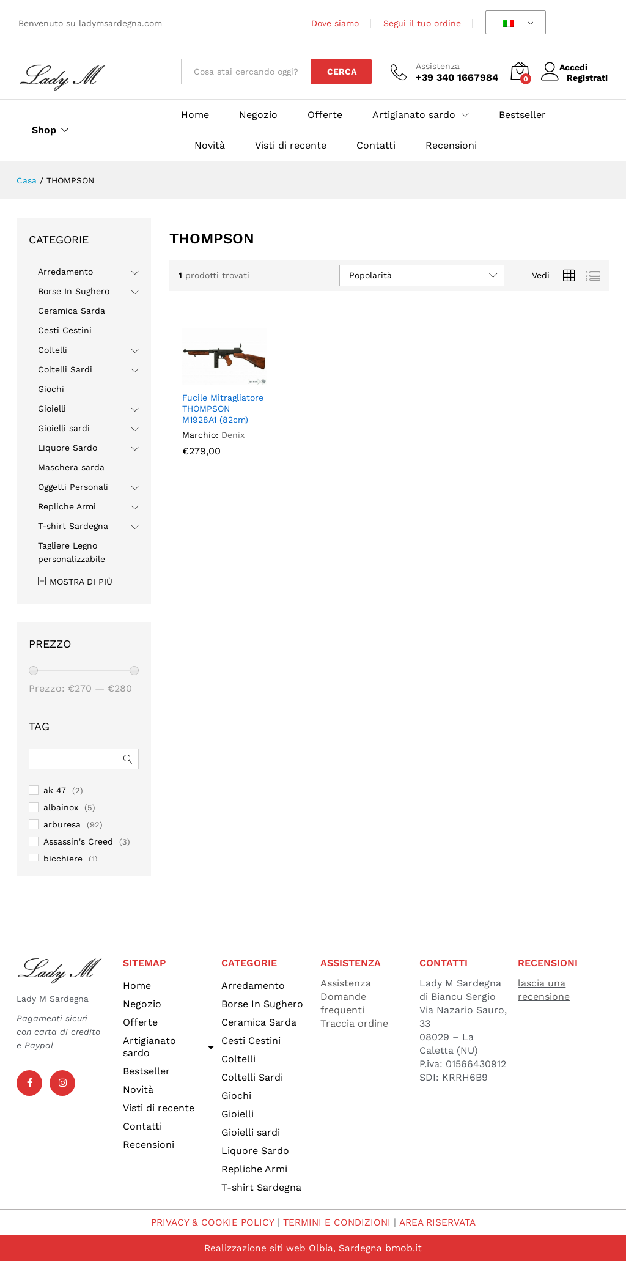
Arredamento (65, 271)
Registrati (587, 77)
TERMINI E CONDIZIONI (336, 1222)
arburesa (62, 824)
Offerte (324, 115)
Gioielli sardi (64, 428)
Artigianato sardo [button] (413, 115)
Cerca (341, 71)
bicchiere (63, 858)
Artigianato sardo (169, 1047)
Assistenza (438, 66)
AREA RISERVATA (440, 1222)
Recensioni (451, 145)
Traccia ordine (354, 1023)
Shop (44, 130)
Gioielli (52, 408)
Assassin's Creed (78, 841)
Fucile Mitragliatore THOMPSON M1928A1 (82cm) (222, 408)
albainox (60, 807)
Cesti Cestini (65, 330)
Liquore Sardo (67, 448)
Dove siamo (335, 23)
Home (195, 115)
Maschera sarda (71, 467)
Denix (233, 435)
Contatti (376, 145)
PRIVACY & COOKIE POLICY (208, 1222)
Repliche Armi (67, 506)
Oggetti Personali (73, 487)
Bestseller (522, 115)
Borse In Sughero (73, 291)
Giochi (51, 389)
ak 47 (54, 790)
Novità (209, 145)
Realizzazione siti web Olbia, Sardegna (293, 1248)
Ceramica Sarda (71, 311)
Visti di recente (290, 145)
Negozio (258, 115)
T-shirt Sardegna (73, 526)
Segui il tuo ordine (422, 23)
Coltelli (52, 350)
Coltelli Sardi (65, 369)
